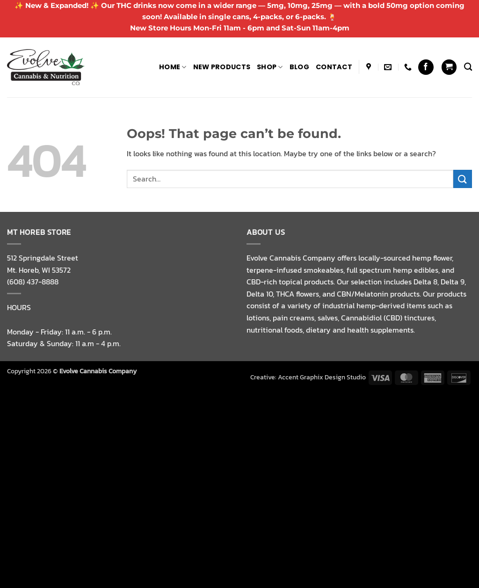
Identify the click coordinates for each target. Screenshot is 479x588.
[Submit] (462, 179)
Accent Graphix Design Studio (322, 377)
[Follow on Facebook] (426, 67)
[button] (449, 67)
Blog (299, 67)
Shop (270, 67)
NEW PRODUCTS (221, 67)
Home (173, 67)
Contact (334, 67)
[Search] (468, 67)
